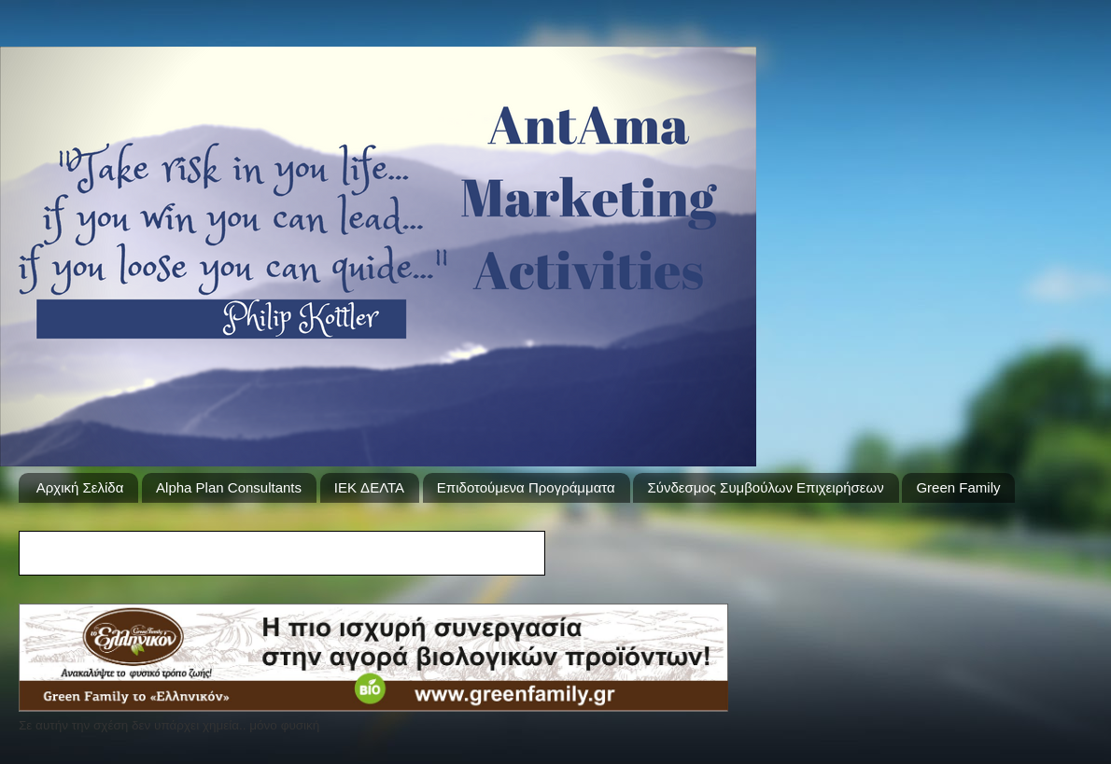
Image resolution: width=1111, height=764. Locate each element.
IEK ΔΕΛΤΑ (369, 487)
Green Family (958, 487)
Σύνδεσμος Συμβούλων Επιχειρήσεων (765, 487)
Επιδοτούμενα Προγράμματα (526, 487)
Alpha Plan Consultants (229, 487)
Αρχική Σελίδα (80, 487)
